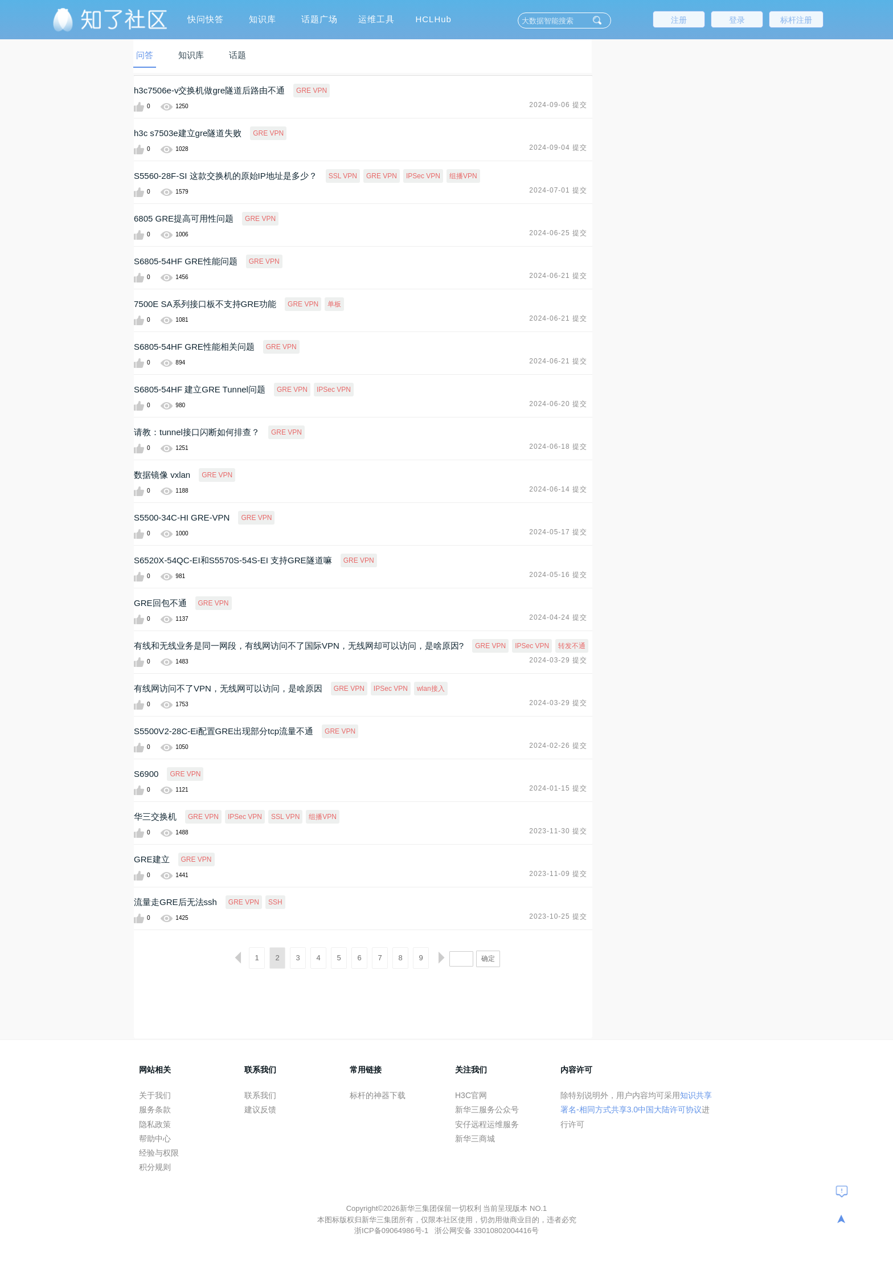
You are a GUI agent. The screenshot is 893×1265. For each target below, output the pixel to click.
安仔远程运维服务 (487, 1124)
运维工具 (376, 19)
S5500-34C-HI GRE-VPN (182, 517)
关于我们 (155, 1095)
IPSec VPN (423, 176)
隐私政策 (155, 1124)
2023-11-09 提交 (558, 874)
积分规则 (155, 1167)
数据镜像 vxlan (162, 475)
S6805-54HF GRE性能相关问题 (194, 346)
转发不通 (571, 646)
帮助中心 (155, 1138)
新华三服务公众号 (487, 1109)
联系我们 (260, 1095)
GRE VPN (311, 91)
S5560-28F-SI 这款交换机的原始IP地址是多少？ (225, 176)
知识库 (262, 19)
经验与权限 (159, 1152)
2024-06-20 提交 (558, 404)
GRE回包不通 (160, 603)
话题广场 (319, 19)
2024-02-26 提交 (558, 746)
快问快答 (205, 19)
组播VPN (463, 176)
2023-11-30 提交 (558, 831)
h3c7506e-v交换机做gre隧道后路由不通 (209, 90)
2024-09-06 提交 (558, 105)
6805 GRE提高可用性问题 (184, 218)
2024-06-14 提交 (558, 489)
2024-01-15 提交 (558, 788)
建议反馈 (260, 1109)
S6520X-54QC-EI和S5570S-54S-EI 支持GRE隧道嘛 (233, 560)
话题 (237, 55)
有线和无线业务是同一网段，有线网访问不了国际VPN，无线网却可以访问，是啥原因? (299, 645)
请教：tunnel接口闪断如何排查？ (197, 432)
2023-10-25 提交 (558, 916)
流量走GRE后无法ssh (175, 902)
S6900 (146, 774)
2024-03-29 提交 (558, 660)
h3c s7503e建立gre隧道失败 (187, 133)
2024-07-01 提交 (558, 190)
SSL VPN (343, 176)
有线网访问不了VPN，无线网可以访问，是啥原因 (228, 688)
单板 (334, 304)
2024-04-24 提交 (558, 617)
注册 (679, 19)
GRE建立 (152, 859)
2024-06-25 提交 (558, 233)
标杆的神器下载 (377, 1095)
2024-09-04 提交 (558, 148)
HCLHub (433, 19)
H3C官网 (471, 1095)
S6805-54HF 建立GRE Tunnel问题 (199, 389)
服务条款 (155, 1109)
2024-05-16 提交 (558, 575)
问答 (144, 55)
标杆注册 (796, 19)
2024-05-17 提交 (558, 532)
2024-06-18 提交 (558, 447)
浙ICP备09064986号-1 (392, 1230)
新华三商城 (475, 1138)
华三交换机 (155, 816)
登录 (737, 19)
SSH (275, 902)
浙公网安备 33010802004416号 (487, 1230)
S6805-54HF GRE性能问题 (185, 261)
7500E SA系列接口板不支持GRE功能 (205, 304)
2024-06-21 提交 (558, 276)
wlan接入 (431, 689)
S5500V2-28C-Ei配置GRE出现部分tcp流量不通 (223, 731)
